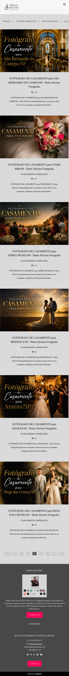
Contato (34, 664)
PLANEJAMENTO (26, 21)
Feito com (34, 674)
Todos (7, 21)
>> (61, 553)
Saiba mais (34, 615)
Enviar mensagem (35, 644)
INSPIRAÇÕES (50, 21)
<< (7, 553)
